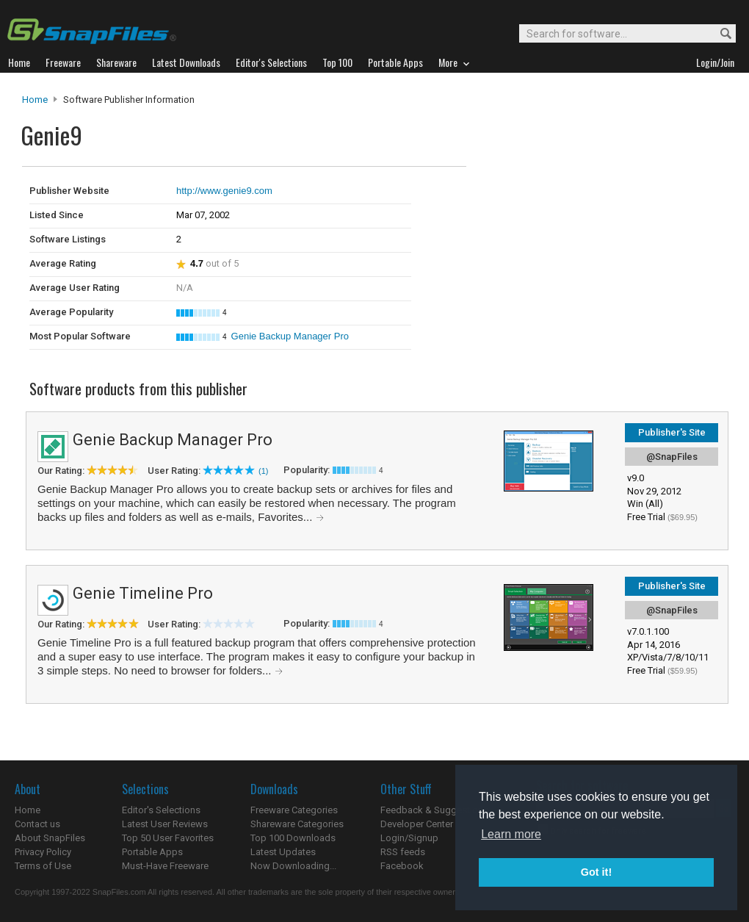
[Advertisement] (565, 197)
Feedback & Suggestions (434, 809)
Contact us (37, 823)
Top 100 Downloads (293, 837)
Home (35, 99)
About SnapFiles (50, 837)
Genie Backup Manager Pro (290, 336)
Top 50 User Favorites (168, 837)
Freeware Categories (294, 809)
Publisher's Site (672, 432)
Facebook (402, 865)
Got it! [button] (596, 872)
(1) (263, 471)
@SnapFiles (672, 456)
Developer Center (416, 823)
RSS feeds (402, 851)
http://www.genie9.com (224, 190)
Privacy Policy (43, 851)
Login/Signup (409, 837)
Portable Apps (152, 851)
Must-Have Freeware (165, 865)
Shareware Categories (297, 823)
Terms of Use (43, 865)
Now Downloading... (293, 865)
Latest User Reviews (165, 823)
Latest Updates (283, 851)
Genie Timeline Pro (143, 593)
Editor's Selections (161, 809)
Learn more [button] (511, 834)
